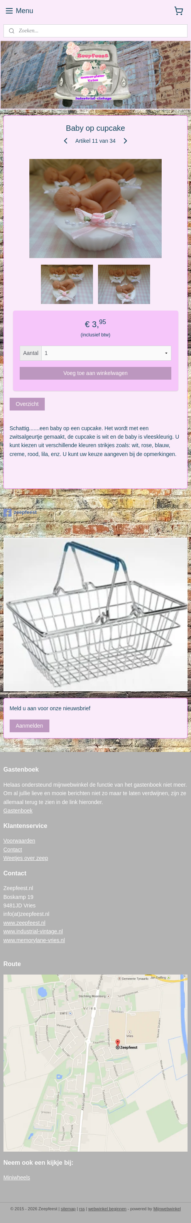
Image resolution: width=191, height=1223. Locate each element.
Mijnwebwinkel (167, 1208)
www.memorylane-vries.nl (34, 940)
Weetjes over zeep (25, 858)
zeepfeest (20, 512)
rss (82, 1208)
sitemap (68, 1208)
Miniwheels (16, 1177)
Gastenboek (18, 810)
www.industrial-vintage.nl (33, 931)
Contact (12, 849)
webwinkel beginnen (107, 1208)
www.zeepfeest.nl (24, 923)
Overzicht (27, 404)
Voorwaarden (19, 841)
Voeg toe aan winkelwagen (95, 373)
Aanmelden (29, 726)
